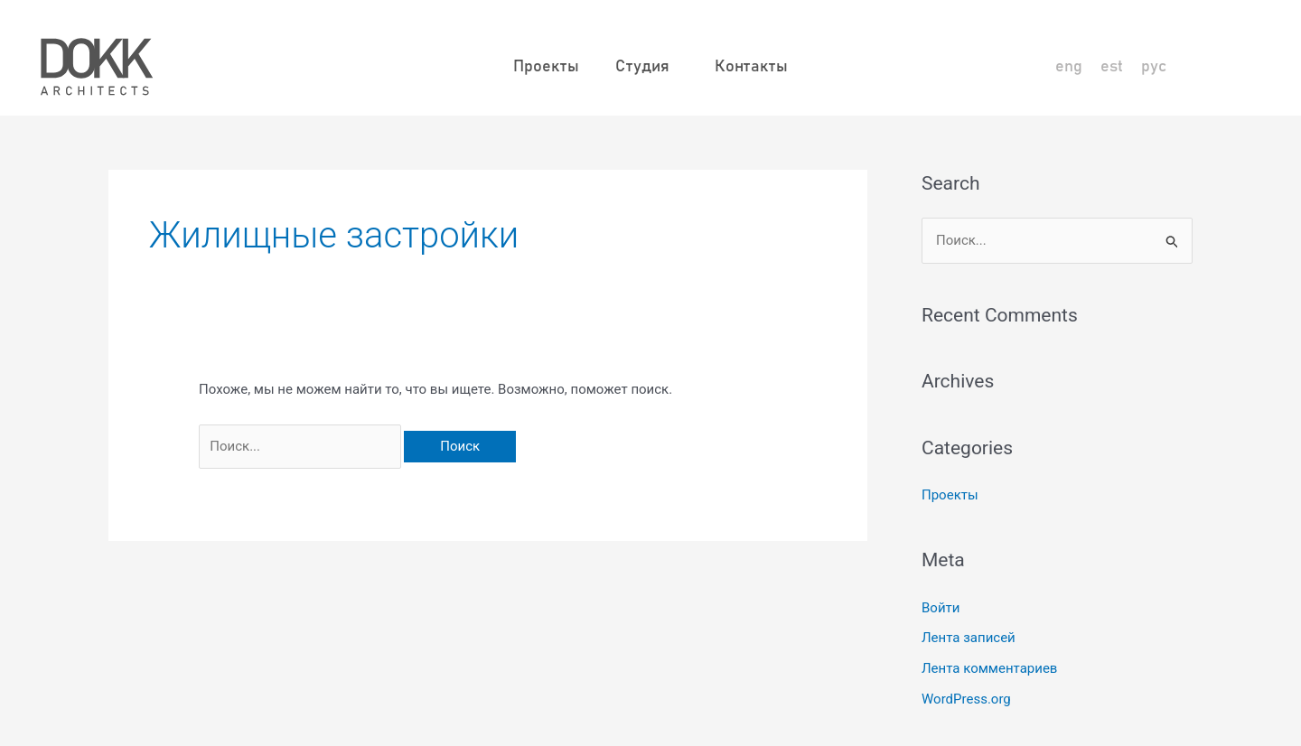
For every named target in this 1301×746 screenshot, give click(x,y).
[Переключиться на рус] (1153, 67)
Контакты (751, 67)
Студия (647, 67)
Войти (940, 608)
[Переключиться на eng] (1068, 67)
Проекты (546, 67)
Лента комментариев (989, 668)
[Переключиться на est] (1111, 67)
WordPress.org (966, 699)
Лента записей (969, 637)
